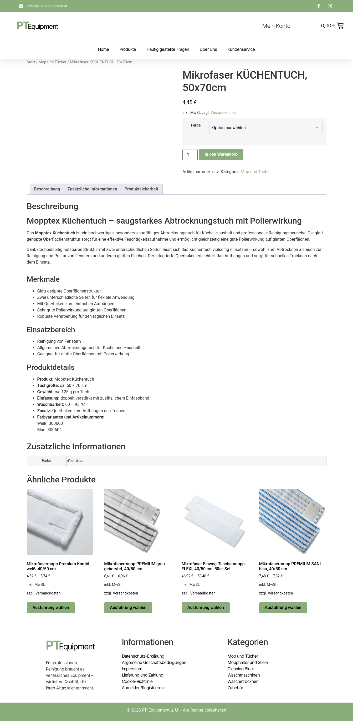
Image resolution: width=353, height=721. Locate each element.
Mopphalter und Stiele (248, 662)
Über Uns (208, 49)
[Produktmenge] (190, 154)
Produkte (128, 49)
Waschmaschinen (244, 675)
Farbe (196, 125)
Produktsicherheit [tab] (141, 188)
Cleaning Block (241, 668)
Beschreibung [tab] (47, 188)
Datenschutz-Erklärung (143, 656)
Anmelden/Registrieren (143, 687)
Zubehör (235, 687)
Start (31, 62)
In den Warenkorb (221, 154)
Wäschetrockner (243, 681)
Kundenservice (241, 49)
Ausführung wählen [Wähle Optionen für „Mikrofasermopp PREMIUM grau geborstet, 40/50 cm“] (128, 607)
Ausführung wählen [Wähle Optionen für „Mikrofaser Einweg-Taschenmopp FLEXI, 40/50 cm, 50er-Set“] (205, 607)
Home (103, 49)
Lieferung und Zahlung (142, 675)
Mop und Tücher (52, 62)
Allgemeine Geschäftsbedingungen (154, 662)
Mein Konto (276, 25)
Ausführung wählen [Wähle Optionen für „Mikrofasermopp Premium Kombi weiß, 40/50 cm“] (51, 607)
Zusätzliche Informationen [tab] (92, 188)
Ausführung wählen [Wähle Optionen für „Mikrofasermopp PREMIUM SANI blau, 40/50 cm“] (283, 607)
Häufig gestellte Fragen (168, 49)
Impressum (132, 668)
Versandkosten (223, 112)
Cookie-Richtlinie (137, 681)
